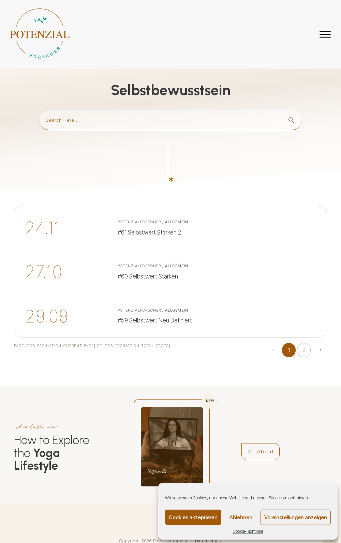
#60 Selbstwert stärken (170, 245)
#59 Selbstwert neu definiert (170, 289)
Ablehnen (240, 517)
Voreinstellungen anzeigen (295, 517)
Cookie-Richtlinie (248, 531)
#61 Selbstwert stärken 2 (170, 201)
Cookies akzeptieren (193, 517)
